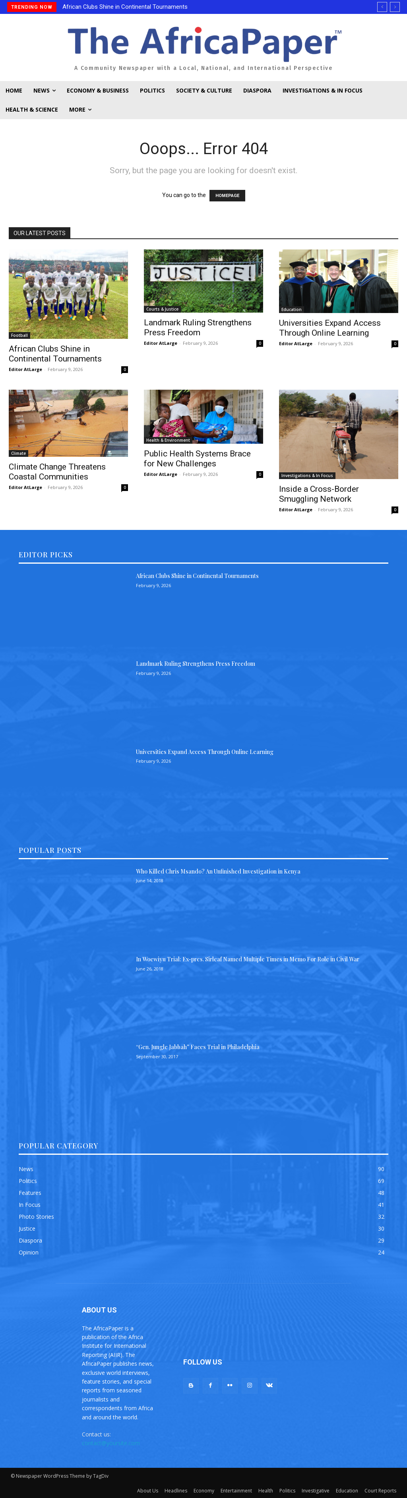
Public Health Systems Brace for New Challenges (197, 458)
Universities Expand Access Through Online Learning (330, 328)
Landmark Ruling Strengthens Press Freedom (198, 327)
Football (19, 335)
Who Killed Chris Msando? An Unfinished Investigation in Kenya (218, 871)
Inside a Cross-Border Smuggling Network (319, 494)
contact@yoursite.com (111, 1443)
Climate (18, 453)
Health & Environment (168, 440)
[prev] (382, 7)
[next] (395, 7)
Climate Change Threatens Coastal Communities (57, 471)
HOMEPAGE (227, 195)
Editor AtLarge (25, 369)
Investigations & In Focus (307, 475)
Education (291, 309)
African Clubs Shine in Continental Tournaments (125, 6)
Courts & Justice (162, 309)
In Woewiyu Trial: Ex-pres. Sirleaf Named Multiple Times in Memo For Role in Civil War (247, 959)
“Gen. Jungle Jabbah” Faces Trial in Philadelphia (198, 1047)
